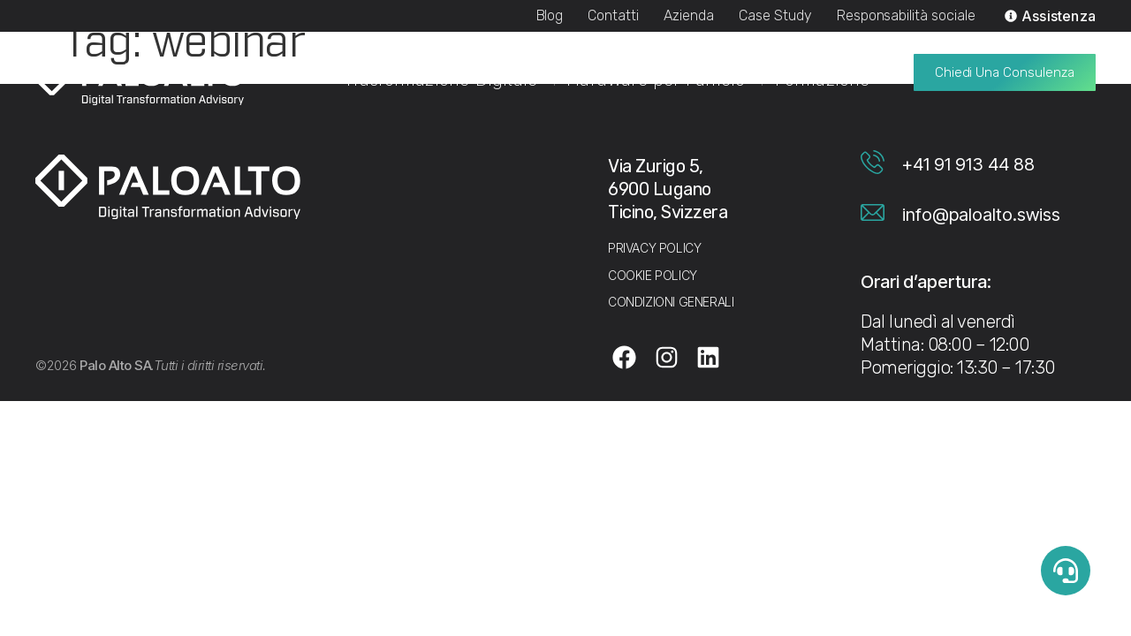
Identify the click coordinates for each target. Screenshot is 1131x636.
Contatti (613, 15)
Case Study (775, 15)
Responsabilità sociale (906, 15)
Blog (550, 15)
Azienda (689, 15)
